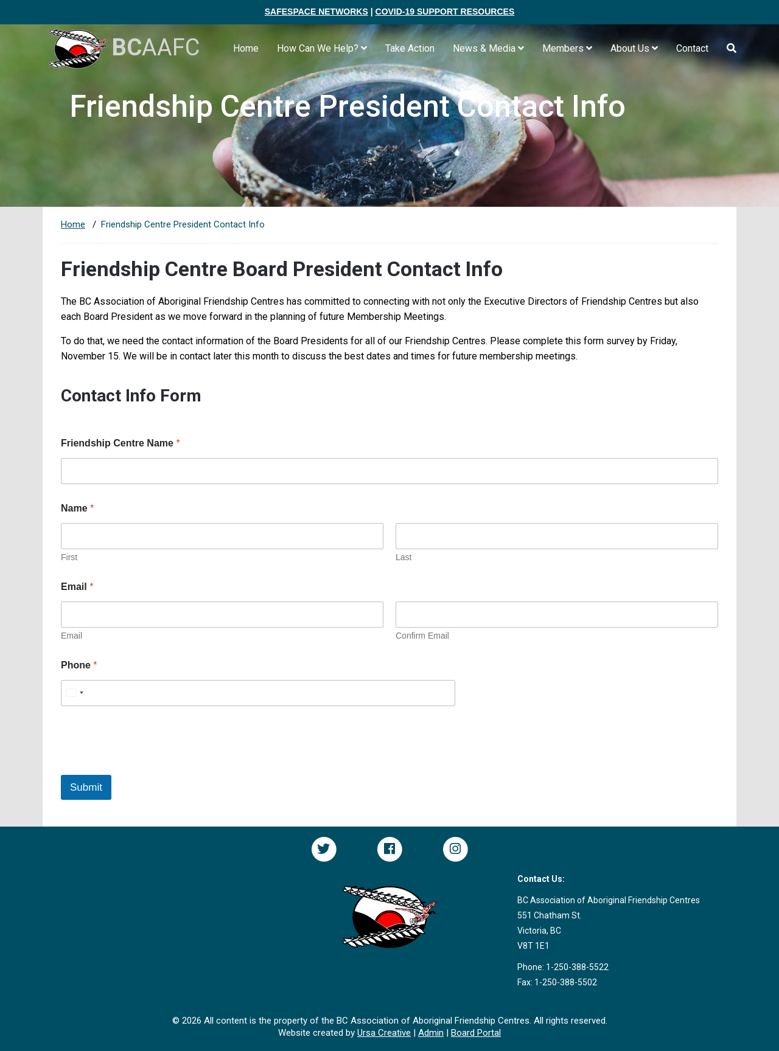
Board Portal (476, 1032)
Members (567, 48)
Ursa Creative (384, 1032)
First (69, 557)
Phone (79, 665)
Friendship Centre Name (120, 443)
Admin (431, 1032)
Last (403, 557)
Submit (86, 787)
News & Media (488, 48)
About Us (634, 48)
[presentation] (153, 767)
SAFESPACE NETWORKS (316, 11)
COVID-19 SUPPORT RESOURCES (445, 11)
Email (71, 635)
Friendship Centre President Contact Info (183, 224)
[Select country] (74, 693)
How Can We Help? (322, 48)
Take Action (410, 48)
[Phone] (258, 693)
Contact (692, 48)
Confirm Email (422, 635)
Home (246, 48)
